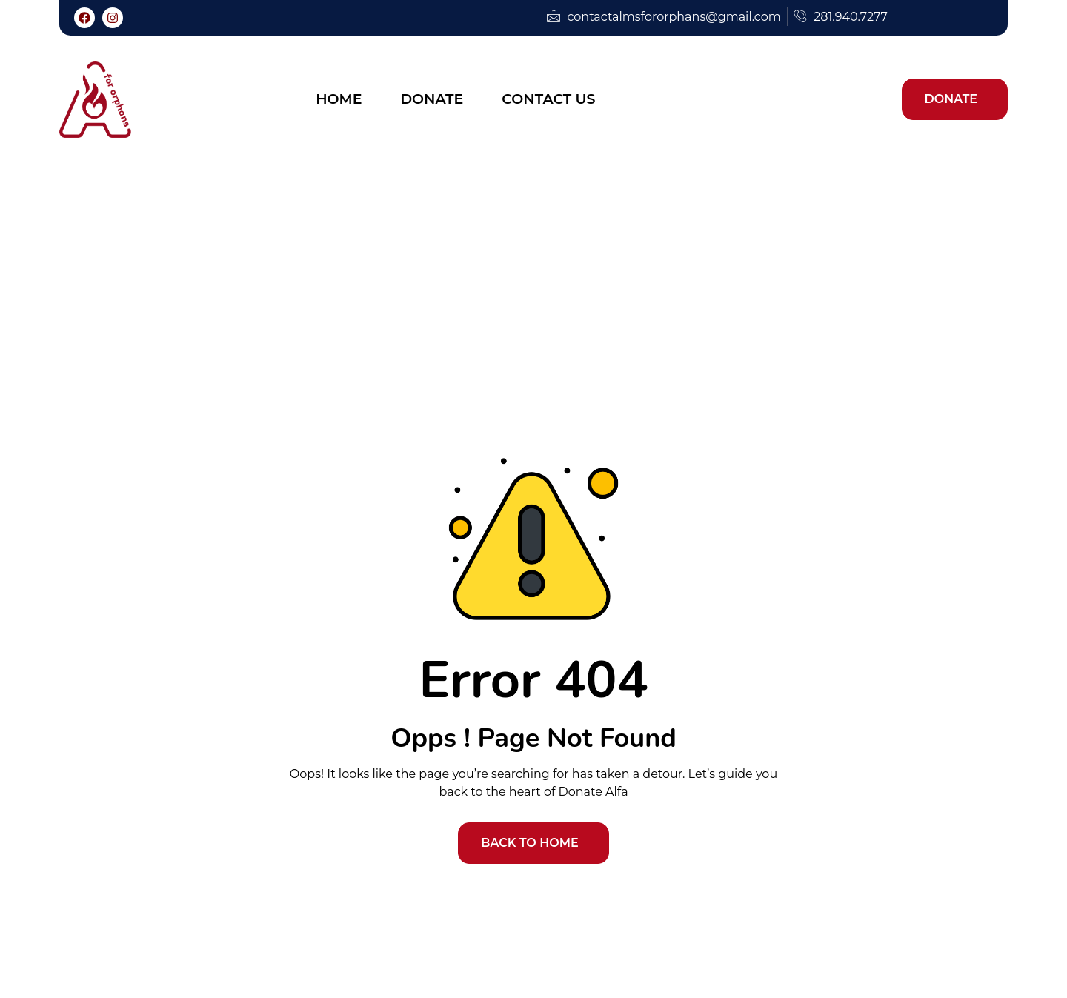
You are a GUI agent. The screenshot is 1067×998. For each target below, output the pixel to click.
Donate (431, 98)
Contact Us (548, 98)
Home (339, 98)
